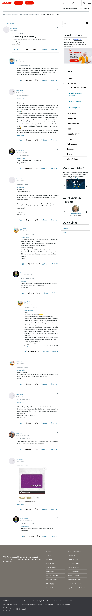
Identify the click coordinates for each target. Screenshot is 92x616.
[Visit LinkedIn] (23, 609)
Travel (69, 154)
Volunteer (49, 559)
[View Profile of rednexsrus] (20, 150)
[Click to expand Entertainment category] (65, 124)
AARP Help (71, 113)
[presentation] (64, 185)
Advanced (86, 27)
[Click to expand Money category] (65, 139)
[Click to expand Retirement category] (65, 144)
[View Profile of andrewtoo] (14, 28)
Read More (20, 135)
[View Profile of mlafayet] (19, 60)
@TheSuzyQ (21, 402)
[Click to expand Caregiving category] (65, 119)
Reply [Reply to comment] (53, 80)
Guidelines (74, 8)
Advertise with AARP (74, 551)
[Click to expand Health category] (65, 129)
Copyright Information (10, 604)
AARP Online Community (10, 14)
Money (70, 139)
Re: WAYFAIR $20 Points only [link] (50, 14)
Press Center (50, 588)
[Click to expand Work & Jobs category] (65, 159)
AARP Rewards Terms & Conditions (62, 601)
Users (64, 27)
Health (69, 129)
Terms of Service (24, 601)
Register (64, 3)
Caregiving (71, 119)
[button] (89, 3)
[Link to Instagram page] (17, 609)
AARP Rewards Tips (78, 87)
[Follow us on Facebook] (5, 609)
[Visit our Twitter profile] (11, 609)
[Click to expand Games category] (65, 78)
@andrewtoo (21, 158)
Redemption (35, 14)
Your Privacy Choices (63, 604)
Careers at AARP (73, 559)
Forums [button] (85, 8)
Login (73, 3)
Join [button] (18, 3)
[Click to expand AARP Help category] (65, 114)
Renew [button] (29, 3)
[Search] (76, 23)
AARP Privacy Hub (9, 601)
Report (44, 49)
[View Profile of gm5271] (23, 229)
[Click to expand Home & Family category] (65, 134)
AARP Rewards (25, 14)
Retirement (72, 144)
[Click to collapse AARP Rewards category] (65, 83)
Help (80, 8)
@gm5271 (20, 99)
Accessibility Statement (40, 601)
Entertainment (73, 124)
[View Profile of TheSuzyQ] (19, 433)
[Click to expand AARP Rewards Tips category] (67, 87)
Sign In (64, 232)
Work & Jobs (72, 159)
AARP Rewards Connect (75, 94)
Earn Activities (75, 101)
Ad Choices (49, 604)
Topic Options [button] (10, 23)
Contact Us (71, 555)
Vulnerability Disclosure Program (31, 604)
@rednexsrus (28, 310)
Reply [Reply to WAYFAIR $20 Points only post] (53, 49)
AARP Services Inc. (73, 563)
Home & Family (73, 134)
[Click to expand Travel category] (65, 154)
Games (70, 78)
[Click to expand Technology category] (65, 149)
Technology (72, 149)
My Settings (66, 8)
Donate (48, 555)
